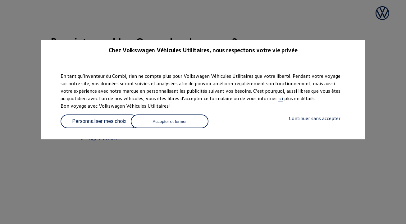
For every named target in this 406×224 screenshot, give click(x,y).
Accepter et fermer (170, 121)
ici (280, 98)
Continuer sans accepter (314, 118)
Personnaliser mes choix (99, 121)
